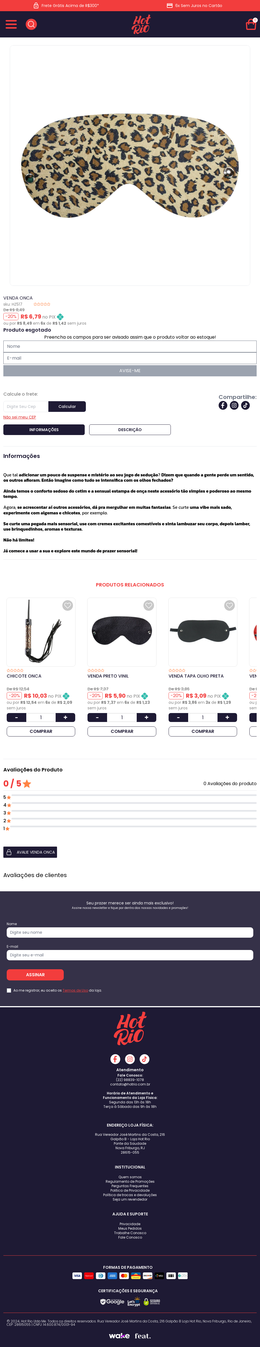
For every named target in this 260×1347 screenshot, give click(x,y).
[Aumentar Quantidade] (65, 717)
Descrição (130, 430)
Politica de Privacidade (130, 1190)
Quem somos (130, 1177)
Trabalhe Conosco (130, 1232)
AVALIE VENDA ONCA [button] (30, 852)
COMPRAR (41, 731)
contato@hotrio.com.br (130, 1084)
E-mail (12, 946)
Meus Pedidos (130, 1228)
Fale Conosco (130, 1237)
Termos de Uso (75, 990)
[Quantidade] (41, 717)
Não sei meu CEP (19, 417)
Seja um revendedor (130, 1199)
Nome (12, 924)
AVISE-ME (130, 370)
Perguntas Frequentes (130, 1186)
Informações (44, 430)
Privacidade (130, 1224)
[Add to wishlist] (67, 605)
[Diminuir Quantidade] (16, 717)
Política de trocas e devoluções (130, 1194)
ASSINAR (35, 974)
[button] (130, 852)
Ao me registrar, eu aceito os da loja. (57, 990)
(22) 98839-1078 (130, 1079)
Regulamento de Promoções (130, 1181)
